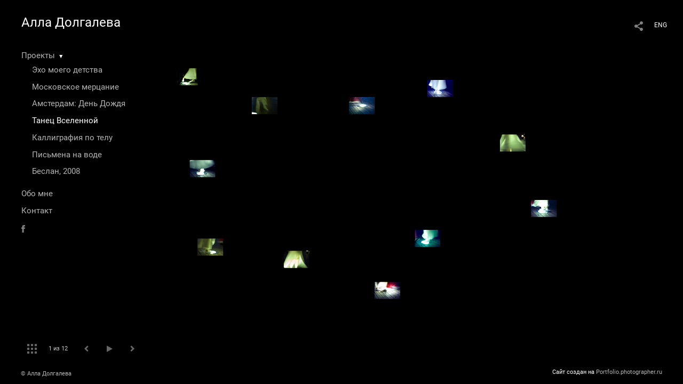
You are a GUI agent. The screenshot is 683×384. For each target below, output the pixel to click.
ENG (660, 25)
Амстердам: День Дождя (78, 103)
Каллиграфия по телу (72, 137)
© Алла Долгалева (46, 373)
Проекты (38, 55)
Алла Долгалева (71, 22)
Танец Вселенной (65, 120)
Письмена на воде (67, 154)
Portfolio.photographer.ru (629, 372)
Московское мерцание (75, 87)
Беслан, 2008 (56, 171)
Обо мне (37, 193)
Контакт (36, 210)
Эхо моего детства (67, 70)
